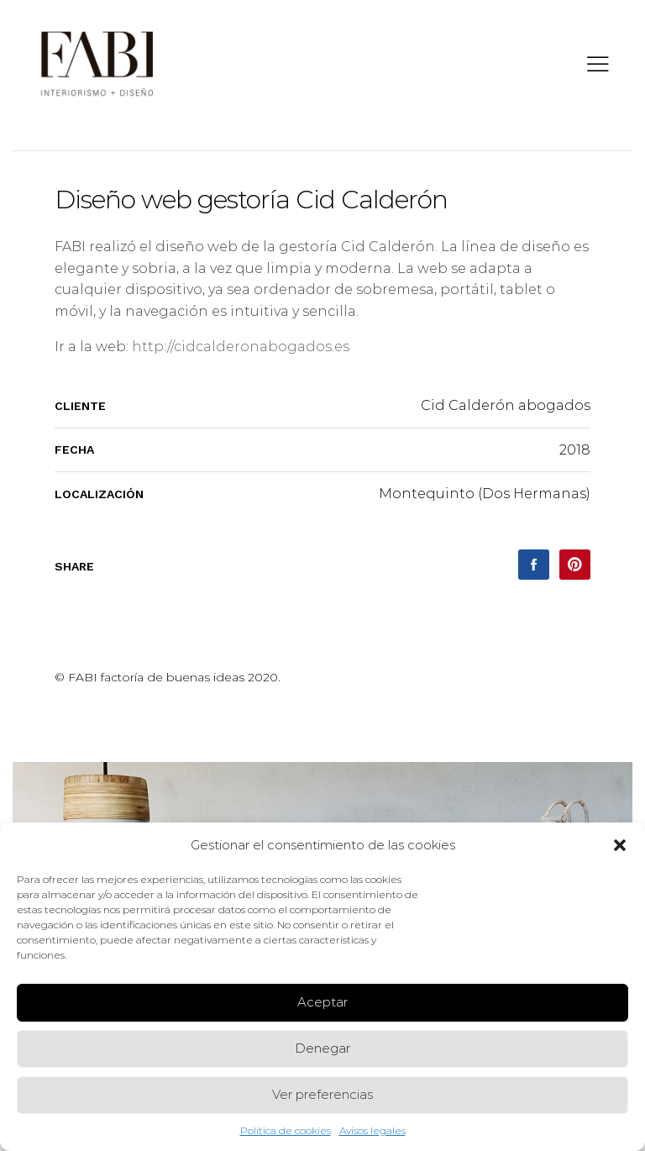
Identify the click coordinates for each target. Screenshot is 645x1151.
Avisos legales (372, 1130)
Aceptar (322, 1002)
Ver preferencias (322, 1094)
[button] (619, 845)
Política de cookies (285, 1130)
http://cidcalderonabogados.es (240, 347)
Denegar (322, 1048)
